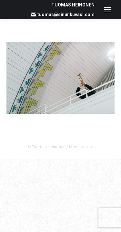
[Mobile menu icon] (108, 9)
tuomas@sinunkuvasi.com (63, 14)
